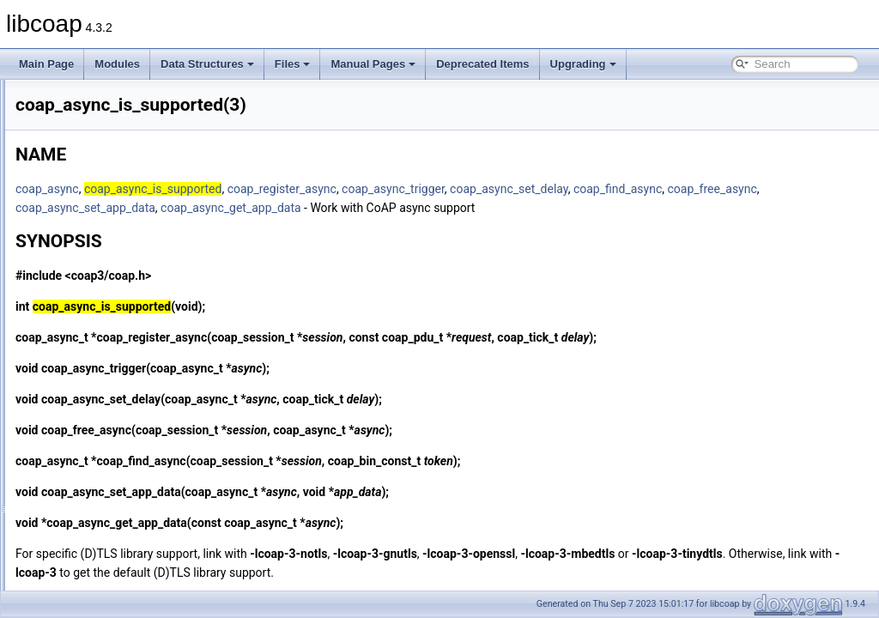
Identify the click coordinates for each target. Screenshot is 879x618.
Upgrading (583, 64)
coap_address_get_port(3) (117, 230)
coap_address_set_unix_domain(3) (137, 287)
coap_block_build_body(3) (117, 457)
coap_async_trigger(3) (108, 400)
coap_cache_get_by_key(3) (120, 532)
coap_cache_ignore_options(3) (127, 589)
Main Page (46, 64)
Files (293, 64)
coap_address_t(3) (99, 306)
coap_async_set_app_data (489, 208)
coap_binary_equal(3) (106, 438)
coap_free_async (369, 208)
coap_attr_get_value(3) (109, 419)
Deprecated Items (482, 64)
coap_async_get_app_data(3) (125, 324)
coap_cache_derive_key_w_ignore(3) (142, 494)
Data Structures (207, 64)
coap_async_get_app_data (634, 208)
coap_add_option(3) (103, 117)
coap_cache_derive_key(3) (118, 476)
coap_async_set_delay (723, 189)
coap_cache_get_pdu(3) (112, 570)
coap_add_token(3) (101, 173)
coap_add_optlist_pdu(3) (113, 136)
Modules (117, 64)
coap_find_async (274, 208)
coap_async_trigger (607, 189)
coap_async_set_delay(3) (115, 381)
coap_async (262, 189)
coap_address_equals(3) (113, 211)
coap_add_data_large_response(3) (137, 98)
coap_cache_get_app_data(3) (125, 513)
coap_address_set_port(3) (117, 268)
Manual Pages (372, 64)
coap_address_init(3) (105, 249)
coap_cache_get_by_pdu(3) (121, 551)
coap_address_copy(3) (109, 192)
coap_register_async (496, 189)
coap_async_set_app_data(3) (124, 362)
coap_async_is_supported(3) (123, 343)
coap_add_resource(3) (109, 154)
